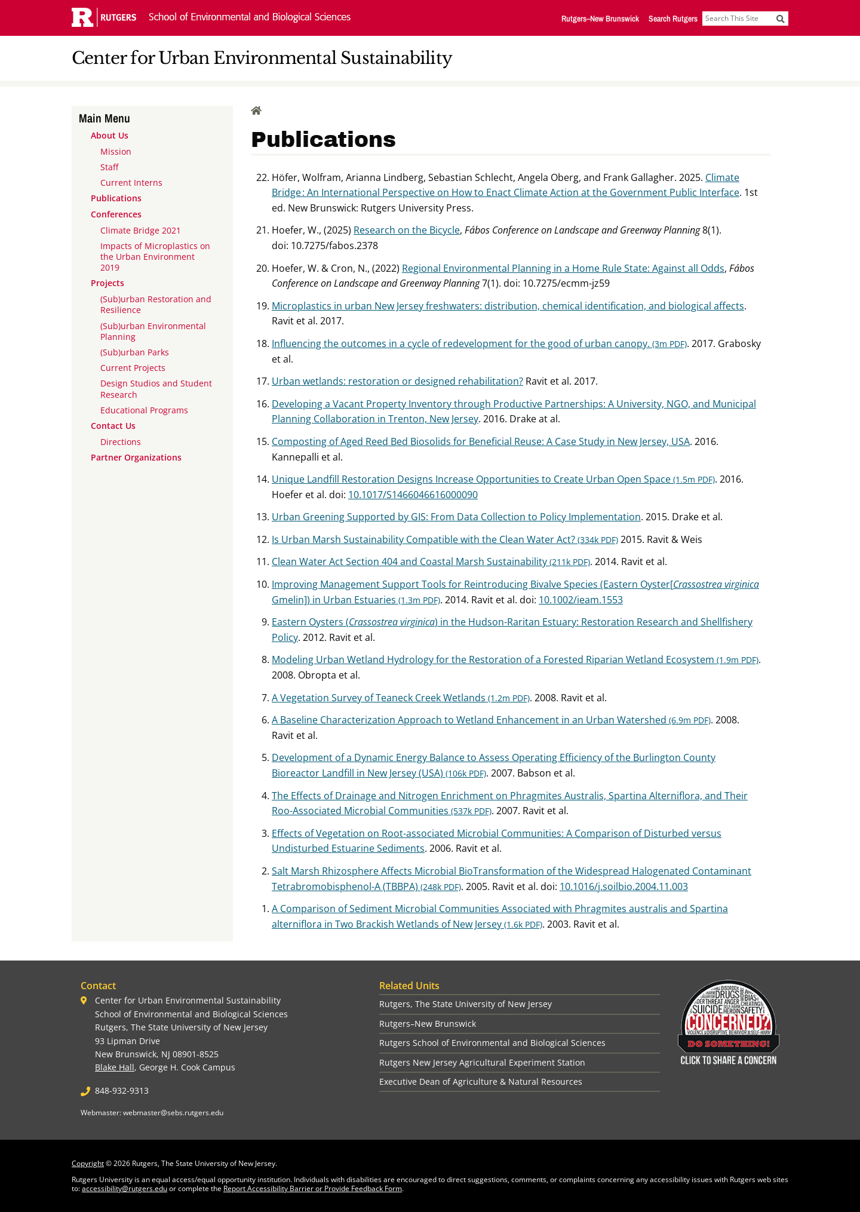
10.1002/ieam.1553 (581, 599)
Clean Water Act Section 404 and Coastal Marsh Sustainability (431, 561)
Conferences (116, 214)
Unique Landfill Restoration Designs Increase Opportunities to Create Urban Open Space (493, 479)
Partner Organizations (136, 457)
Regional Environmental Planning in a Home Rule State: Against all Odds (563, 268)
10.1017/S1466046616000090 (413, 494)
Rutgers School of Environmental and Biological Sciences (492, 1042)
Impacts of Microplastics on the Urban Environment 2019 (155, 256)
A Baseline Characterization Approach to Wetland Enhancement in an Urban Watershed (491, 719)
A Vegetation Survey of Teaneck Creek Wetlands (401, 697)
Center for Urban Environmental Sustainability (262, 58)
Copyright (88, 1163)
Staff (109, 167)
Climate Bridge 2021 (140, 230)
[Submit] (780, 18)
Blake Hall (114, 1067)
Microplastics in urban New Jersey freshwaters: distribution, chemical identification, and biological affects (508, 305)
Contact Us (113, 425)
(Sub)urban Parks (134, 352)
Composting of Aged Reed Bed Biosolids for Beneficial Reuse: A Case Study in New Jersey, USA (481, 441)
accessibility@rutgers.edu (124, 1188)
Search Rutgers (673, 18)
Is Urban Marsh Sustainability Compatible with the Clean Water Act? (445, 539)
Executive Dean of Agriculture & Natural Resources (480, 1081)
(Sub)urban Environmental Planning (153, 331)
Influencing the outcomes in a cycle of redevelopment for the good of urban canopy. (479, 343)
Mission (115, 151)
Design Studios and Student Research (156, 389)
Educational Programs (144, 410)
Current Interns (131, 182)
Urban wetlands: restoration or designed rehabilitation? (397, 381)
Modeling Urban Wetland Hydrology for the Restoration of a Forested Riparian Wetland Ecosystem (515, 659)
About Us (109, 135)
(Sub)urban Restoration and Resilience (155, 304)
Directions (120, 441)
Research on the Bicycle (407, 230)
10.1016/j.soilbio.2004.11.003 (624, 886)
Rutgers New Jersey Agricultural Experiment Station (482, 1062)
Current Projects (132, 367)
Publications (116, 198)
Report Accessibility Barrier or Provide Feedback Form (312, 1188)
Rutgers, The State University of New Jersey (465, 1004)
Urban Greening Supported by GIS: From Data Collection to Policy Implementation (456, 516)
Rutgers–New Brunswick (600, 18)
